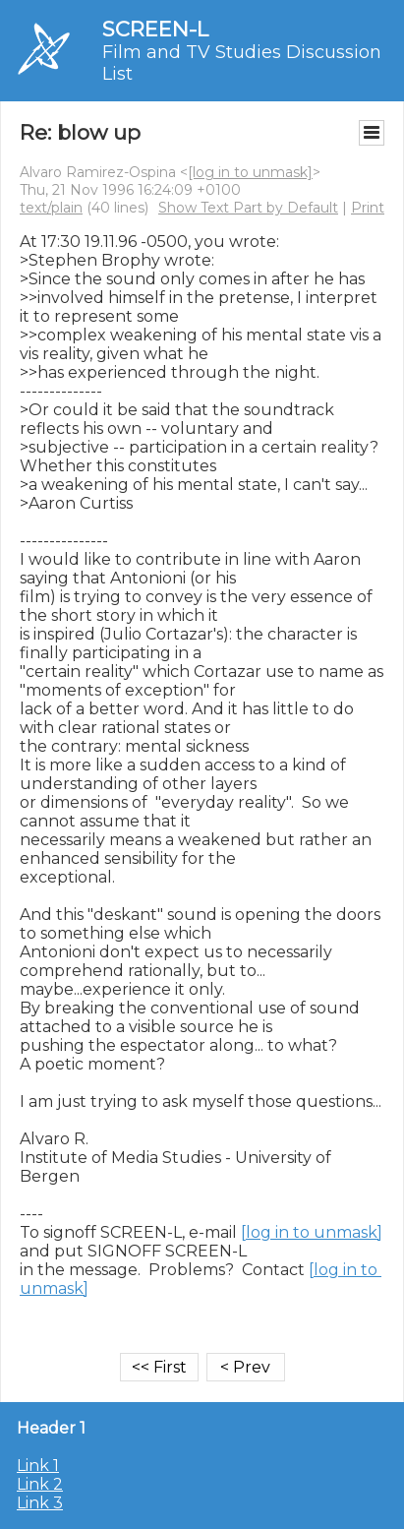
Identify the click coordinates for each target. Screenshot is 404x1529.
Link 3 (40, 1503)
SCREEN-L (155, 29)
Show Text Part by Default (248, 207)
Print (367, 207)
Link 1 (38, 1465)
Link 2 (40, 1484)
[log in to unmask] (250, 172)
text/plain (51, 207)
